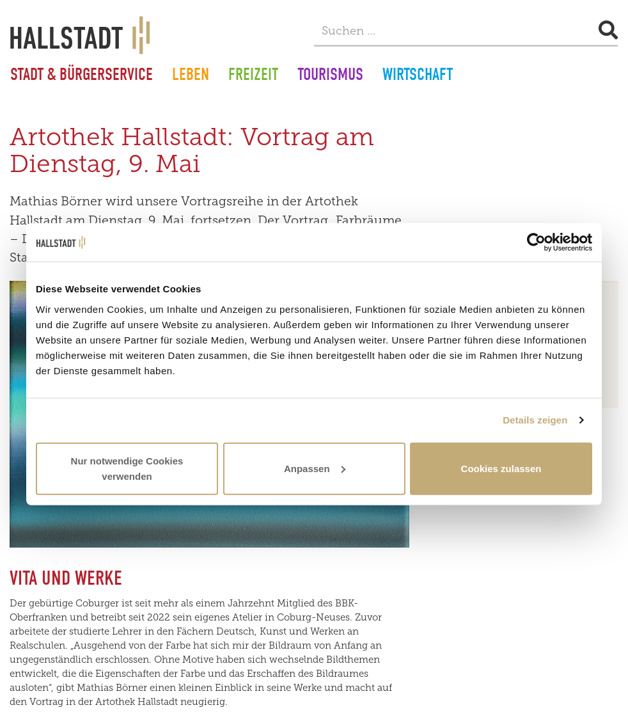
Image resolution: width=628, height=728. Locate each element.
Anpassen (314, 468)
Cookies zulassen (501, 468)
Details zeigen (535, 420)
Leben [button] (190, 76)
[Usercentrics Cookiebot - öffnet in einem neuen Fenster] (536, 242)
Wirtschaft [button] (417, 76)
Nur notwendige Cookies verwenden (127, 468)
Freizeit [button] (253, 76)
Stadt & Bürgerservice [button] (81, 76)
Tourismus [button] (330, 76)
